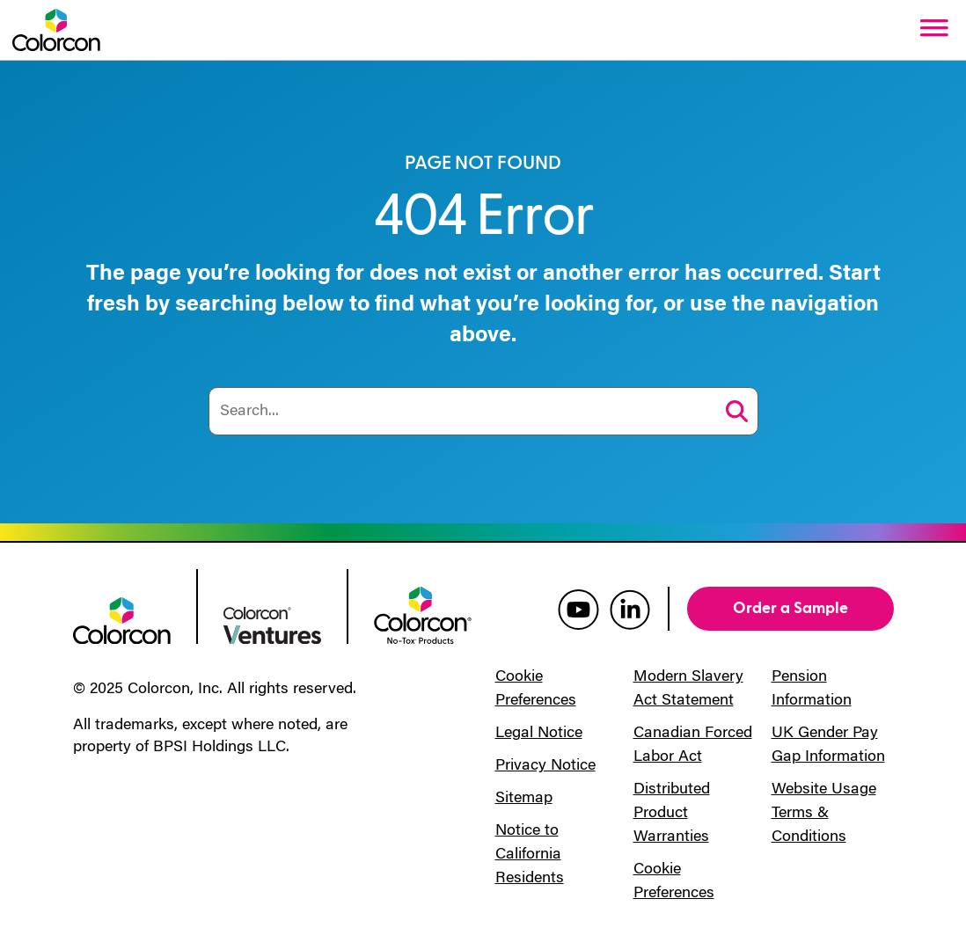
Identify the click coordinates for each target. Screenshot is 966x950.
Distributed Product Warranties (671, 813)
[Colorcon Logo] (56, 30)
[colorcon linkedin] (630, 609)
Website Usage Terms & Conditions (824, 813)
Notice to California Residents (529, 855)
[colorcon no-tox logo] (423, 614)
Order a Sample (790, 608)
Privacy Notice (545, 766)
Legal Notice (538, 734)
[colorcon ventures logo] (272, 624)
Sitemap (524, 799)
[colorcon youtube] (578, 609)
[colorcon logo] (122, 619)
